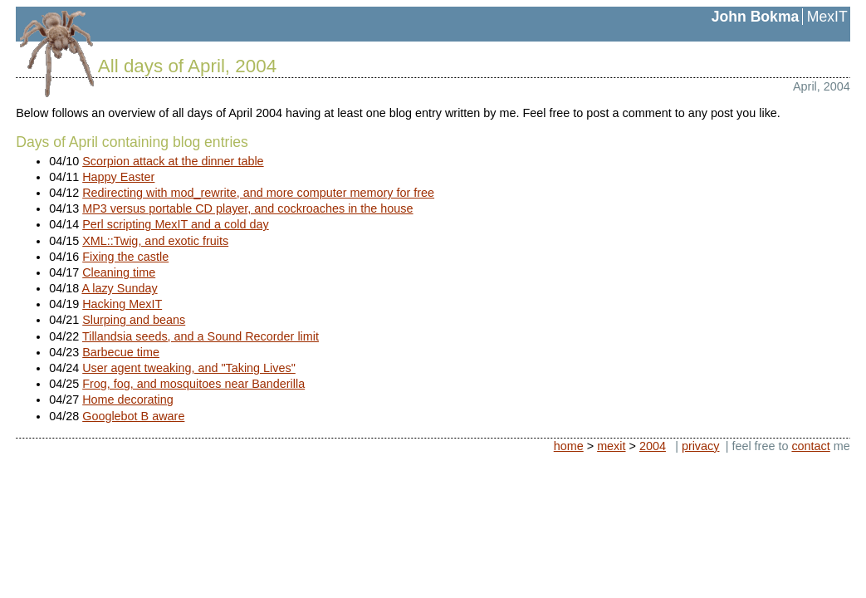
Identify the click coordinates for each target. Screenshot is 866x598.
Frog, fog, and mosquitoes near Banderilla (193, 383)
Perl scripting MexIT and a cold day (175, 224)
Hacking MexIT (122, 304)
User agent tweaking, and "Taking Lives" (189, 368)
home (569, 446)
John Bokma (756, 16)
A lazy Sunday (119, 288)
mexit (611, 446)
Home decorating (128, 399)
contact (810, 446)
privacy (701, 446)
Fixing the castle (125, 256)
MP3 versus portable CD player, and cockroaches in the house (247, 208)
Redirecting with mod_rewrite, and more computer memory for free (258, 192)
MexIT (827, 16)
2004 (652, 446)
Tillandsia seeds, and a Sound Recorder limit (200, 336)
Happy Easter (118, 177)
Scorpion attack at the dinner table (172, 161)
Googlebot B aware (133, 416)
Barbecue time (120, 352)
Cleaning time (118, 272)
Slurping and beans (133, 319)
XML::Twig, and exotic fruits (155, 241)
